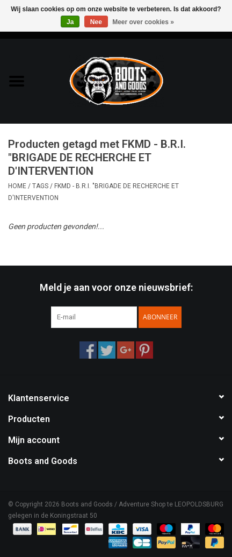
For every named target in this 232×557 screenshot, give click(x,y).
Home (17, 186)
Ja (70, 22)
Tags (40, 186)
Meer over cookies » (143, 22)
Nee (96, 22)
